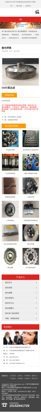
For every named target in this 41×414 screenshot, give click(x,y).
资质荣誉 (28, 375)
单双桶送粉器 (33, 30)
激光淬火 (8, 282)
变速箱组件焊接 (13, 119)
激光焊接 (17, 50)
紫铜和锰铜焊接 (10, 186)
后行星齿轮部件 (28, 33)
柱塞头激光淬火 (17, 37)
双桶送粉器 (16, 33)
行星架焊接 (10, 210)
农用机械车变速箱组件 (30, 210)
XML (10, 6)
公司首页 (13, 375)
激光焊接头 (9, 298)
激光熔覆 (8, 292)
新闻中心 (5, 378)
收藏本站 (28, 6)
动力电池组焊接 (10, 163)
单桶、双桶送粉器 (12, 318)
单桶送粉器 (5, 33)
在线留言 (28, 378)
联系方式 (5, 381)
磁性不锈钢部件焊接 (30, 163)
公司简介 (21, 375)
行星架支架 (30, 186)
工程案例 (21, 378)
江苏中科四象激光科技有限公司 (16, 12)
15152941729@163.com (17, 363)
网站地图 (19, 6)
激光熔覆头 (9, 308)
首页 (10, 50)
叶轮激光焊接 (10, 139)
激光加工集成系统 (12, 313)
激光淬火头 (9, 303)
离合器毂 (10, 257)
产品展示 (13, 378)
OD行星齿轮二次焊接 (15, 116)
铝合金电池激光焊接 (10, 234)
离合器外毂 (30, 234)
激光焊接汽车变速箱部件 (30, 139)
